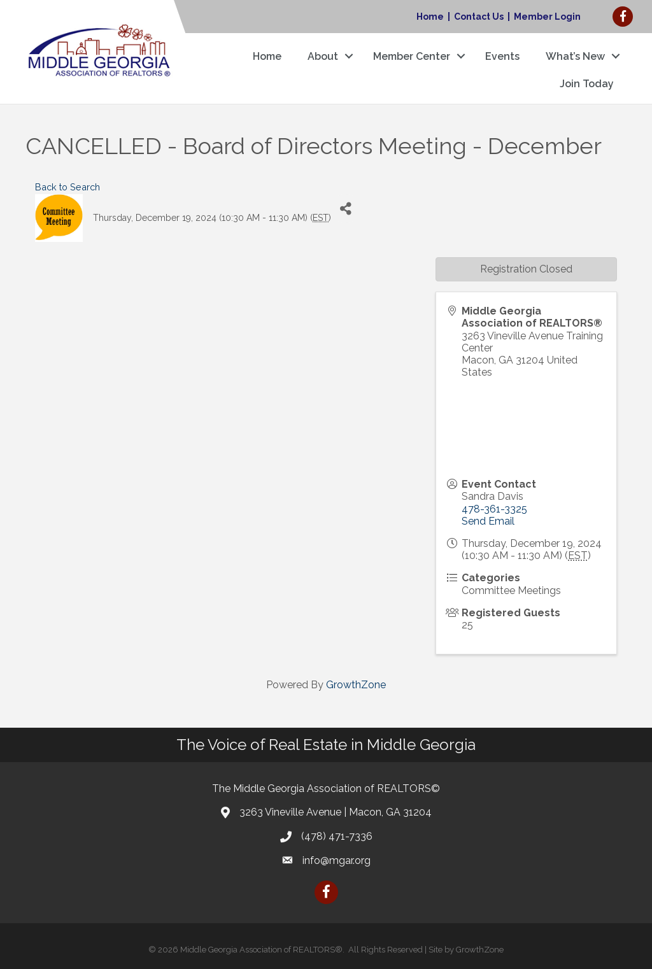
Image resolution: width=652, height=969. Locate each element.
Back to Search (67, 186)
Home (430, 16)
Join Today (587, 84)
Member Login (547, 16)
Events (502, 56)
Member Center (411, 56)
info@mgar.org (336, 860)
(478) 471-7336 (336, 836)
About (323, 56)
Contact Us (479, 16)
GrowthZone (356, 685)
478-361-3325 (494, 509)
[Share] (345, 208)
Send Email (488, 521)
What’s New (575, 56)
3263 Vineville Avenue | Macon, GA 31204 (335, 812)
